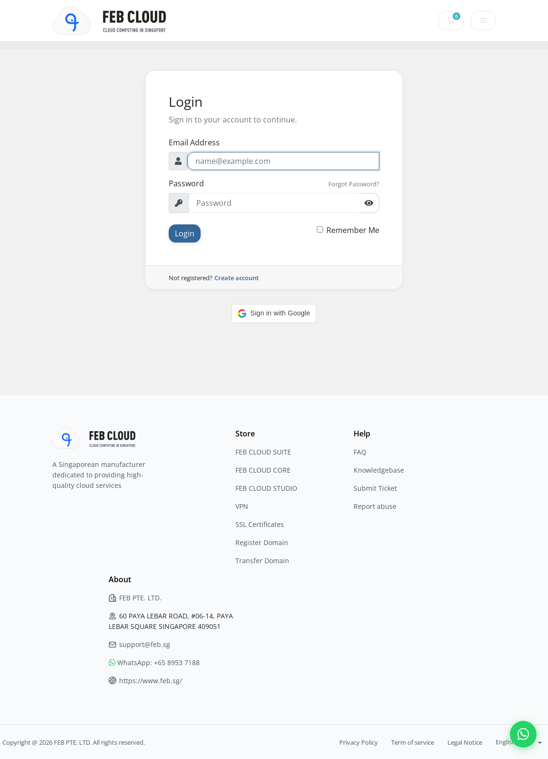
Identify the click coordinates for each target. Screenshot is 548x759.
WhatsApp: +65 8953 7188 (154, 662)
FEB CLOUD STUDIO (266, 488)
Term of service (412, 742)
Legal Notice (464, 742)
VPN (241, 506)
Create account (236, 277)
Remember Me (352, 230)
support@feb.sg (139, 644)
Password (186, 183)
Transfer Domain (262, 560)
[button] (274, 313)
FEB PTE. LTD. (135, 597)
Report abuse (375, 506)
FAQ (360, 451)
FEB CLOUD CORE (263, 470)
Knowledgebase (379, 470)
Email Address (194, 142)
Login (184, 233)
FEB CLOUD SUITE (263, 451)
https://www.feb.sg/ (145, 680)
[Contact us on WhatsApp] (523, 734)
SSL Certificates (259, 524)
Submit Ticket (375, 488)
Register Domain (261, 542)
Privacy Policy (358, 742)
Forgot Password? (353, 184)
